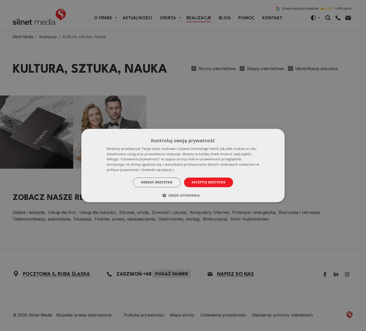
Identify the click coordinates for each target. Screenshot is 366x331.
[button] (183, 195)
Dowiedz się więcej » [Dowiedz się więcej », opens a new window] (158, 169)
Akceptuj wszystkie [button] (208, 182)
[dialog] (183, 165)
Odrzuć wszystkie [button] (156, 182)
